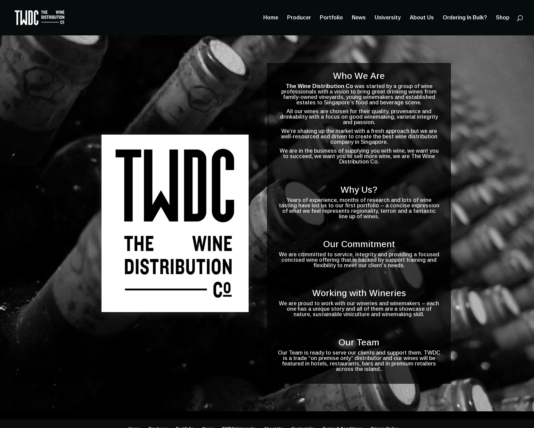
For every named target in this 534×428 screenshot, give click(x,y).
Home (270, 17)
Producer (299, 17)
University (388, 17)
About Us (422, 17)
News (359, 17)
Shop (502, 17)
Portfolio (331, 17)
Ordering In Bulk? (465, 17)
